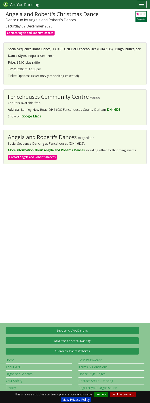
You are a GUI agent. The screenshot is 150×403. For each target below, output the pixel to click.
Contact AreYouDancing (95, 381)
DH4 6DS (113, 109)
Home (10, 360)
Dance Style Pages (92, 374)
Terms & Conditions (93, 367)
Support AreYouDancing (72, 330)
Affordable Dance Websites (72, 351)
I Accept (101, 394)
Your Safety (14, 381)
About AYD (13, 367)
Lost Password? (89, 360)
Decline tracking (122, 394)
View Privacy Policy (76, 399)
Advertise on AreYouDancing (72, 341)
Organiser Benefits (19, 374)
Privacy (11, 388)
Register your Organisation (97, 388)
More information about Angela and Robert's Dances (46, 150)
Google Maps (31, 116)
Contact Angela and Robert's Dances (30, 33)
